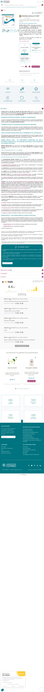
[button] (2, 690)
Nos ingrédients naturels (27, 435)
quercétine (4, 194)
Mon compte (3, 446)
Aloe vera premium (12, 367)
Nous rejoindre (25, 451)
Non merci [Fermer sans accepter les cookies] (5, 686)
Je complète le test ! (7, 263)
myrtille (4, 204)
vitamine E (4, 212)
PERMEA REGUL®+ (7, 224)
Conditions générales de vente (16, 469)
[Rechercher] (24, 5)
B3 (10, 207)
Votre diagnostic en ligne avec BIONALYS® (31, 454)
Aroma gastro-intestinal (31, 367)
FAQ (2, 449)
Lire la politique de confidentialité (7, 682)
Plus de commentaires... (22, 345)
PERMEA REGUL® (7, 226)
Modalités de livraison (5, 451)
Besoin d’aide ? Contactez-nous (7, 448)
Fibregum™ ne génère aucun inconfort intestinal (19, 187)
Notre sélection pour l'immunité (29, 433)
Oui (17, 303)
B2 (9, 207)
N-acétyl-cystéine (7, 177)
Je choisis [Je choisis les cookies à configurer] (13, 686)
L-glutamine (5, 164)
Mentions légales (5, 469)
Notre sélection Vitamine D (28, 430)
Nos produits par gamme (27, 429)
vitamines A (5, 207)
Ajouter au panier (35, 66)
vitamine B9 (5, 209)
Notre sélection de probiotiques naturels (30, 432)
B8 (13, 207)
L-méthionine (13, 164)
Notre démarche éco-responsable (29, 449)
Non (21, 303)
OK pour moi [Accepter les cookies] (21, 686)
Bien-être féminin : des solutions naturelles (31, 438)
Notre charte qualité (26, 448)
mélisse (4, 202)
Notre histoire (25, 446)
